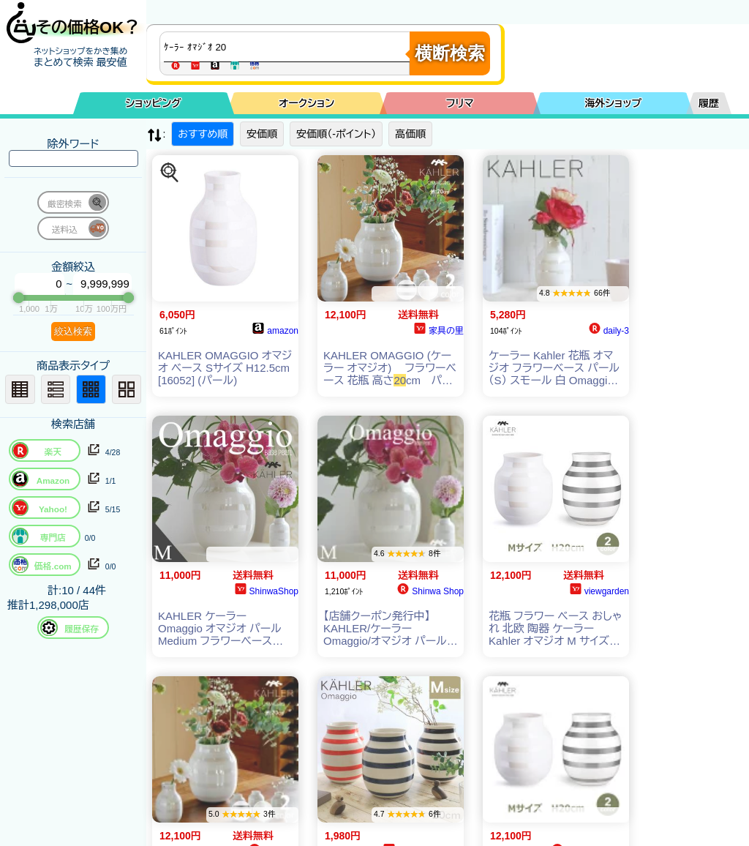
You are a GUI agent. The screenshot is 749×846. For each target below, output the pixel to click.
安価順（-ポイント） (336, 134)
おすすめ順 (202, 134)
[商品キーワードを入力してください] (288, 46)
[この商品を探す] (170, 173)
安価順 (261, 134)
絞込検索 (73, 331)
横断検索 (450, 53)
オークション (306, 103)
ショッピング (153, 103)
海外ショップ (612, 103)
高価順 (410, 134)
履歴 (709, 103)
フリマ (460, 103)
